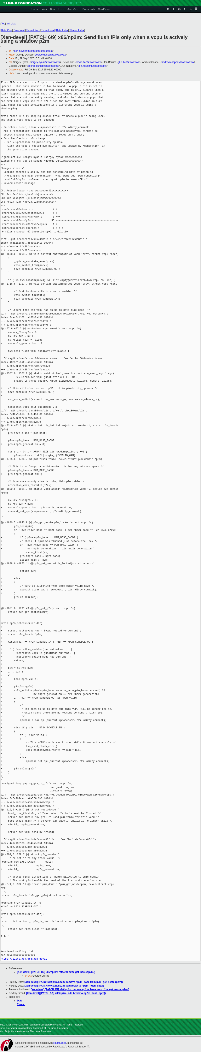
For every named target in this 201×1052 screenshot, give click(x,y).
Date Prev (6, 30)
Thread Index (77, 30)
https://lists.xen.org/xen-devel (24, 959)
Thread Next (48, 30)
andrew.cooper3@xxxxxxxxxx (178, 62)
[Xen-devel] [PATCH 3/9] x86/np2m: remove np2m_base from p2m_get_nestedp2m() (73, 982)
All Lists (11, 23)
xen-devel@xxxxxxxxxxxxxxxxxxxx (33, 51)
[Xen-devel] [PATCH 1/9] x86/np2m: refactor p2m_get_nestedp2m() (56, 972)
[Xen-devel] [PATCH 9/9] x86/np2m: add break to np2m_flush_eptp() (64, 985)
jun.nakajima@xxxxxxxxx (92, 65)
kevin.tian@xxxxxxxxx (88, 62)
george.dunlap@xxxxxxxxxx (50, 54)
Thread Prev (33, 30)
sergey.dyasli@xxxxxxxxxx (45, 62)
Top (3, 23)
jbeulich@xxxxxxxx (129, 62)
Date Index (62, 30)
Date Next (18, 30)
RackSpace (59, 1042)
